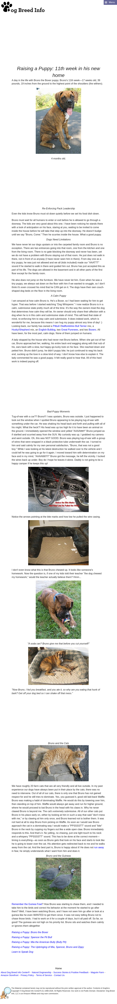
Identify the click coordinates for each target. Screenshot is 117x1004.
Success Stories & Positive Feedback (71, 972)
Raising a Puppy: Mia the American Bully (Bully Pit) (39, 942)
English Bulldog (47, 329)
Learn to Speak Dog (22, 952)
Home (58, 968)
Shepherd (24, 329)
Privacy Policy (27, 975)
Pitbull (56, 326)
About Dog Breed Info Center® (15, 972)
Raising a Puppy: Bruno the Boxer (30, 932)
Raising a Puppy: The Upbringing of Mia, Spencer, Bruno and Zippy (48, 947)
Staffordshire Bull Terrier (74, 326)
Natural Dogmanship (41, 972)
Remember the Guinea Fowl (27, 904)
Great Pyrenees (69, 329)
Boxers (92, 329)
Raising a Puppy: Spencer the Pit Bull (32, 937)
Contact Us (59, 975)
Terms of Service (44, 975)
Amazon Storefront (9, 975)
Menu (112, 2)
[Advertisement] (58, 35)
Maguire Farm (97, 972)
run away (99, 847)
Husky (15, 329)
